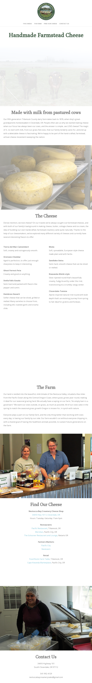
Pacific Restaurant (39, 528)
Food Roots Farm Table (39, 559)
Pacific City (46, 545)
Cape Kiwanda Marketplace (39, 562)
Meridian (39, 532)
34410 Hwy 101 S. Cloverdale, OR (46, 515)
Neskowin (46, 549)
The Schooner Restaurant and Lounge (40, 535)
